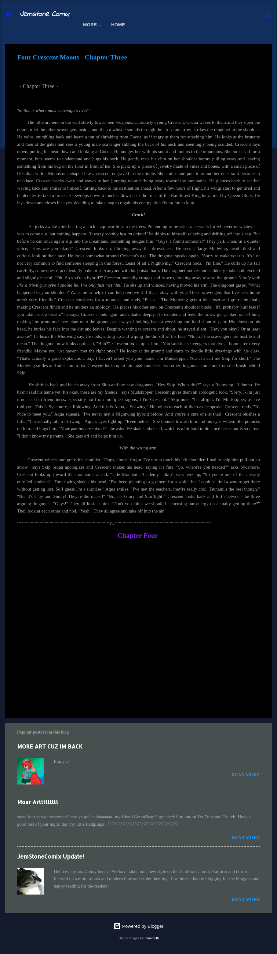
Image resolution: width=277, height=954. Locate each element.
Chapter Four (138, 535)
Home (90, 24)
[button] (256, 58)
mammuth (151, 938)
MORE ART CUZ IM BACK (49, 746)
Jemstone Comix (44, 14)
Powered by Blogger (138, 926)
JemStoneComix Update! (50, 856)
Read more (245, 774)
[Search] (268, 16)
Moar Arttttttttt (37, 801)
